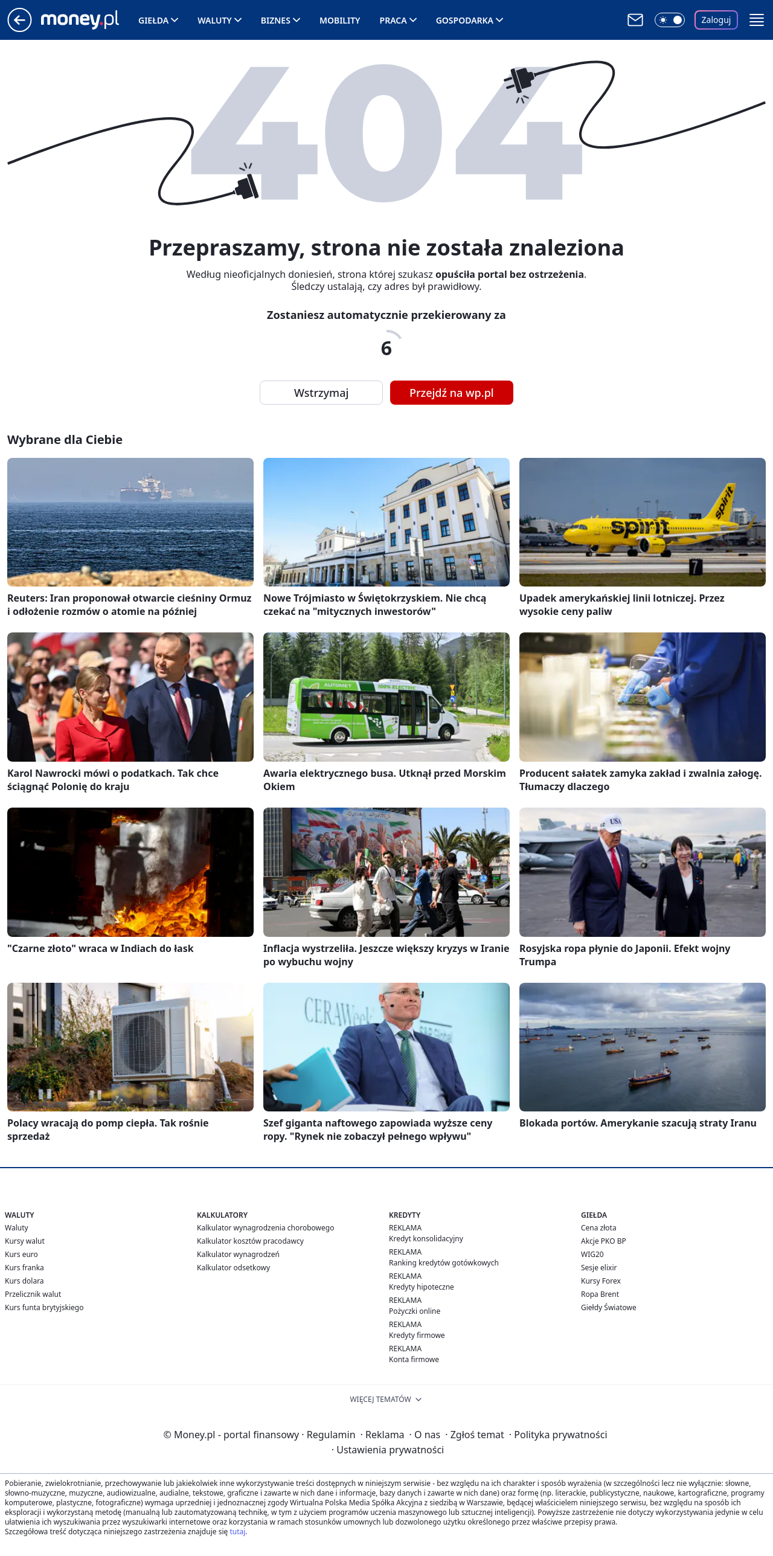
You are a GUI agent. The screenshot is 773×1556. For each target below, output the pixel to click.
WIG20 (592, 1254)
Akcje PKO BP (603, 1241)
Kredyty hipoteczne (421, 1287)
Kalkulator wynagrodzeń (238, 1254)
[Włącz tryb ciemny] (670, 20)
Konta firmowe (414, 1359)
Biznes (275, 20)
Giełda (153, 20)
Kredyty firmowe (417, 1335)
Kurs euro (21, 1254)
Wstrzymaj (321, 392)
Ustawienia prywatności (388, 1449)
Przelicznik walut (33, 1294)
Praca (393, 20)
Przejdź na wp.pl (451, 392)
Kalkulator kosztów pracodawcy (250, 1241)
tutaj (237, 1531)
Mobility (340, 20)
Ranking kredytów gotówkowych (444, 1263)
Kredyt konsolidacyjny (426, 1238)
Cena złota (599, 1228)
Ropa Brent (600, 1294)
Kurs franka (24, 1267)
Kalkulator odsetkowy (233, 1267)
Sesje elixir (599, 1267)
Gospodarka (464, 20)
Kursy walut (25, 1241)
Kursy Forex (601, 1281)
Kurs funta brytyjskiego (44, 1307)
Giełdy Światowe (609, 1307)
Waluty (214, 20)
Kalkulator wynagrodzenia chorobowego (265, 1228)
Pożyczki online (414, 1311)
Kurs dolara (24, 1281)
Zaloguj (716, 19)
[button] (756, 20)
